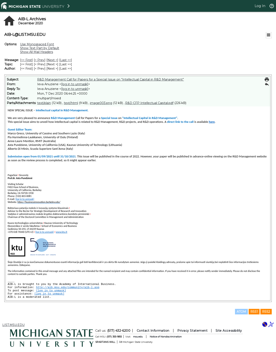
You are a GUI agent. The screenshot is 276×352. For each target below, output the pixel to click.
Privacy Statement (192, 331)
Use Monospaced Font (37, 44)
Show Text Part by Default (39, 48)
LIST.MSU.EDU (13, 325)
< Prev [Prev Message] (39, 60)
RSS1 (254, 312)
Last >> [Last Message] (65, 60)
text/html (71, 103)
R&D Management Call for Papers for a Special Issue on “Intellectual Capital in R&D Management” (110, 79)
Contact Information (153, 331)
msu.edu (138, 336)
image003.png (101, 103)
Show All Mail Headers (36, 52)
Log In (260, 6)
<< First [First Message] (26, 60)
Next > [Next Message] (52, 60)
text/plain (44, 103)
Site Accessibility (229, 331)
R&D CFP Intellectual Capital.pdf (149, 103)
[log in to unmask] (74, 84)
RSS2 (266, 312)
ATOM (241, 312)
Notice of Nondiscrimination (166, 336)
